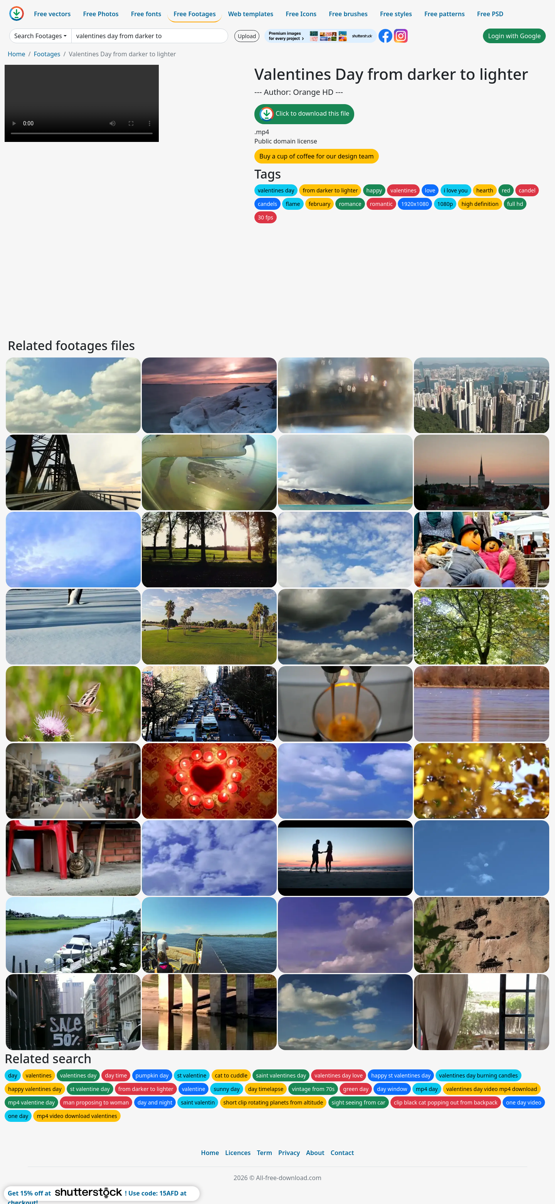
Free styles (396, 14)
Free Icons (301, 14)
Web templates (250, 14)
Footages (47, 54)
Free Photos (100, 14)
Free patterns (444, 14)
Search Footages (38, 36)
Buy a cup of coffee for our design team (316, 156)
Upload (247, 36)
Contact (342, 1152)
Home (16, 54)
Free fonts (146, 14)
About (315, 1152)
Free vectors (52, 14)
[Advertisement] (238, 279)
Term (264, 1152)
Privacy (289, 1152)
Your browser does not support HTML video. (82, 103)
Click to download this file (304, 114)
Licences (238, 1152)
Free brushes (348, 14)
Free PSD (490, 14)
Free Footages (194, 14)
